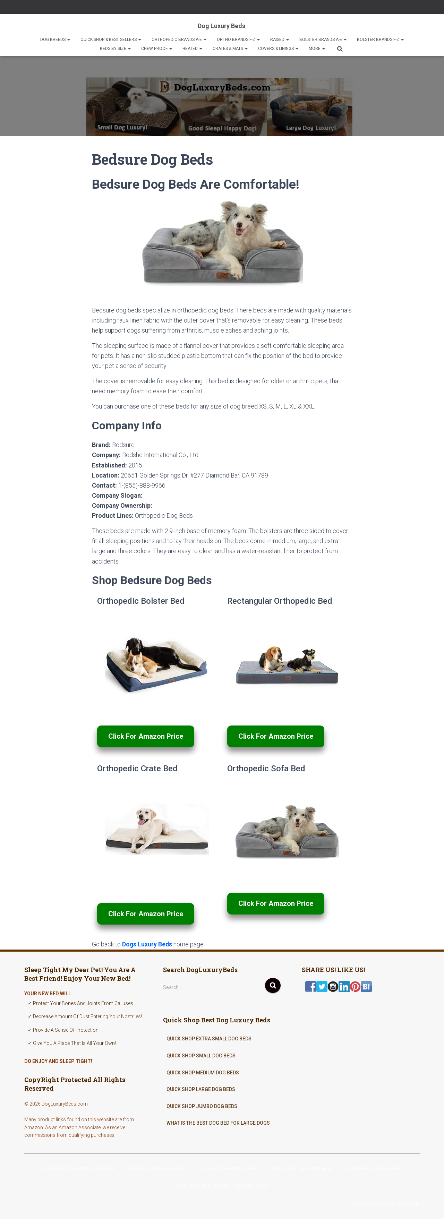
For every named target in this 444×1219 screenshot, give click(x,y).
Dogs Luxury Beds (147, 944)
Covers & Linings (278, 48)
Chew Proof (156, 48)
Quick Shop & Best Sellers (110, 39)
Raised (279, 39)
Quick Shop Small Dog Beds (201, 1055)
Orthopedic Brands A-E (179, 39)
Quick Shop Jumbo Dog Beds (201, 1106)
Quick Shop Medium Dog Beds (202, 1072)
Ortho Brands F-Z (238, 39)
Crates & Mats (230, 48)
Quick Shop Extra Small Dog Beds (208, 1038)
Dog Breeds (55, 39)
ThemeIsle (407, 1203)
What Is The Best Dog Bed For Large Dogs (218, 1123)
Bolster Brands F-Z (380, 39)
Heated (192, 48)
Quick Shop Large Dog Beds (200, 1089)
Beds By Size (115, 48)
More (317, 48)
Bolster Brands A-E (323, 39)
